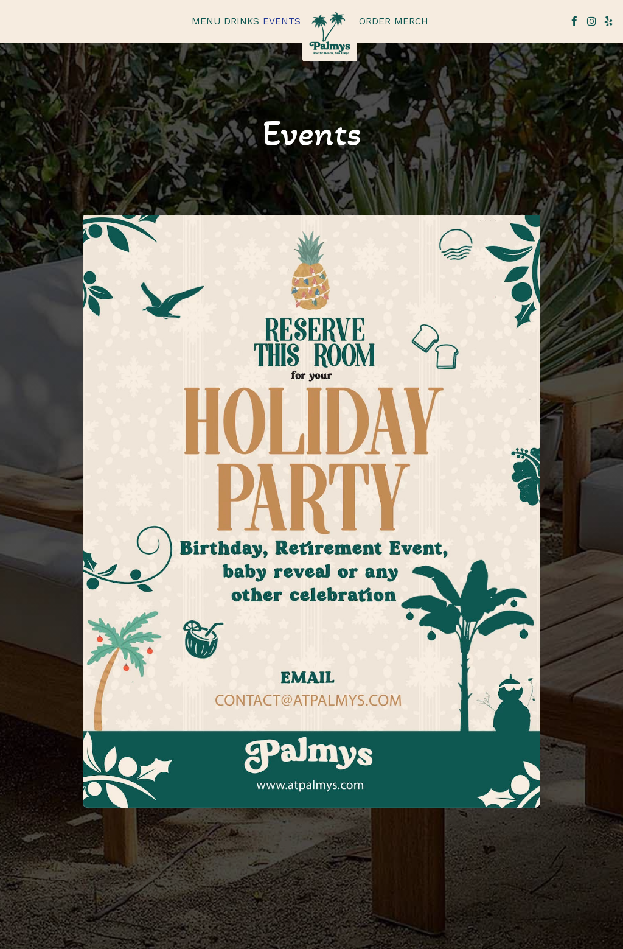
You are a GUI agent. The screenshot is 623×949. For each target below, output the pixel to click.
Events (282, 21)
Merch (411, 21)
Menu (206, 21)
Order (375, 21)
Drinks (241, 21)
